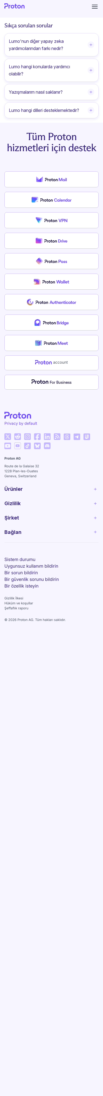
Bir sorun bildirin (21, 572)
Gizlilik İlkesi (13, 598)
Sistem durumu (19, 559)
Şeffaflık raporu (16, 608)
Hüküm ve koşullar (18, 603)
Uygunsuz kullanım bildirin (31, 566)
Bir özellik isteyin (21, 586)
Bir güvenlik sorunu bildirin (31, 579)
